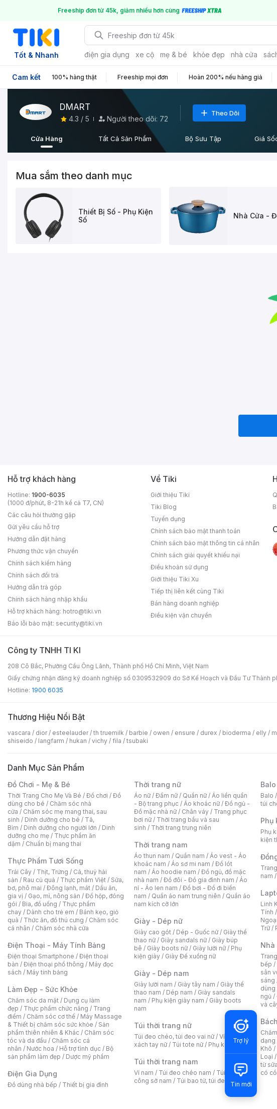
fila (116, 741)
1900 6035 (47, 690)
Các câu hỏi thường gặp (42, 515)
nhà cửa (244, 54)
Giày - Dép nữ (158, 921)
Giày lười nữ (209, 948)
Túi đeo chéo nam (185, 1072)
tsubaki (137, 741)
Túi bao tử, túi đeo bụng (211, 1080)
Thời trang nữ (157, 784)
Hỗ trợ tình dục (80, 1048)
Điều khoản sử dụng (179, 567)
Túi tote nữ (187, 1044)
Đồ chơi (97, 795)
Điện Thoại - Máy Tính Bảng (56, 945)
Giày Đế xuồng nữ (190, 956)
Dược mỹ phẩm (87, 1056)
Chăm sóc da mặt (33, 1000)
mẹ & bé (173, 54)
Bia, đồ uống (39, 904)
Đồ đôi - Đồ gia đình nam (199, 880)
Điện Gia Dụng (32, 1073)
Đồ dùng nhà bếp (32, 1084)
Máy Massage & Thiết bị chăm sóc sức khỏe (65, 1020)
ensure (185, 732)
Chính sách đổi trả (33, 575)
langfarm (51, 741)
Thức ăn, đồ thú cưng (54, 920)
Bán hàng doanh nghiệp (185, 603)
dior (41, 732)
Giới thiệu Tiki (170, 495)
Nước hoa (40, 1048)
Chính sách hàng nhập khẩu (47, 599)
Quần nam (190, 855)
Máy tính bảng (47, 972)
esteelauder (70, 732)
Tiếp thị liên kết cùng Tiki (187, 591)
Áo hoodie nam (174, 872)
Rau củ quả (39, 880)
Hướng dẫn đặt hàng (37, 539)
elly (261, 732)
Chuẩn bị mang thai (53, 843)
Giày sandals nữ (184, 940)
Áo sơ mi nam (190, 864)
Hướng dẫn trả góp (35, 587)
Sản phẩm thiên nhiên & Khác (58, 1028)
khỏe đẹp (209, 54)
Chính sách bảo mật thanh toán (195, 531)
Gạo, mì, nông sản (54, 896)
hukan (78, 741)
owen (161, 732)
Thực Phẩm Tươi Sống (45, 860)
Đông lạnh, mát (68, 888)
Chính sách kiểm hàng (39, 563)
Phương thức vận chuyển (43, 551)
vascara (19, 732)
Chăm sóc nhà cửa (62, 928)
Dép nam (179, 992)
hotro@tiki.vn (82, 611)
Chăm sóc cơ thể (51, 1016)
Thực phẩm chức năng (56, 1008)
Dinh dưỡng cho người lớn (60, 827)
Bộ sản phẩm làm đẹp (60, 1052)
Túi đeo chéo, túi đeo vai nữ (174, 1036)
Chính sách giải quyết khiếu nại (195, 555)
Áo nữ (142, 795)
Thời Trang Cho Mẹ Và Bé (44, 795)
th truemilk (108, 732)
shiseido (20, 741)
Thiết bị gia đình (85, 1084)
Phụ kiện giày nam (178, 1000)
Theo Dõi (219, 113)
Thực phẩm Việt (83, 880)
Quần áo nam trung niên (186, 896)
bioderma (236, 732)
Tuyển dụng (168, 519)
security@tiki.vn (79, 623)
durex (208, 732)
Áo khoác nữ (202, 803)
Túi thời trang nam (166, 1061)
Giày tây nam (196, 984)
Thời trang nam (160, 844)
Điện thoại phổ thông (54, 964)
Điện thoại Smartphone (41, 956)
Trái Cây (20, 872)
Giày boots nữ (167, 948)
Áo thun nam (152, 855)
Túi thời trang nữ (163, 1025)
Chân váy (195, 811)
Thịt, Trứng (52, 872)
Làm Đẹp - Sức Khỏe (43, 989)
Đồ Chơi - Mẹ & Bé (39, 784)
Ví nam (144, 1072)
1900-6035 (48, 495)
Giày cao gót (152, 932)
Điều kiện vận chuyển (181, 615)
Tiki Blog (164, 507)
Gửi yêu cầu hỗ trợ (33, 527)
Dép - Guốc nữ (197, 932)
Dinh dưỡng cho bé (52, 819)
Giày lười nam (153, 984)
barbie (138, 732)
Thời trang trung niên (181, 827)
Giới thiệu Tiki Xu (175, 579)
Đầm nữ (167, 795)
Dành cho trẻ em (50, 912)
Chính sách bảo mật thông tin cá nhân (205, 543)
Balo (266, 795)
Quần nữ (195, 795)
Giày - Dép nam (161, 973)
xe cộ (144, 54)
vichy (99, 741)
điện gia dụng (106, 54)
